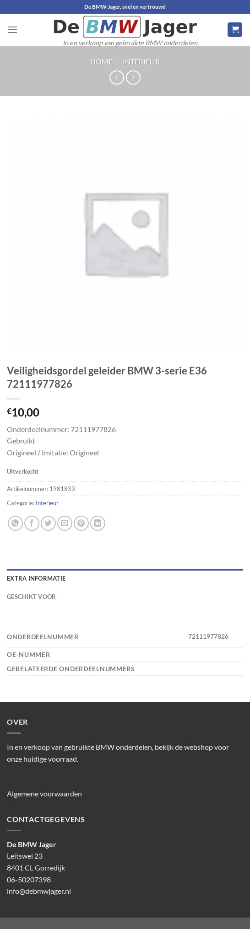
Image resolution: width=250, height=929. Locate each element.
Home (101, 61)
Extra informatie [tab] (36, 578)
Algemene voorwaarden (44, 793)
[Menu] (12, 29)
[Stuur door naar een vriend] (64, 523)
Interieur (141, 61)
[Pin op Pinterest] (81, 523)
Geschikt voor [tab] (31, 596)
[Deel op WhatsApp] (15, 523)
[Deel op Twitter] (48, 523)
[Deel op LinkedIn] (97, 523)
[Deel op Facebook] (31, 523)
